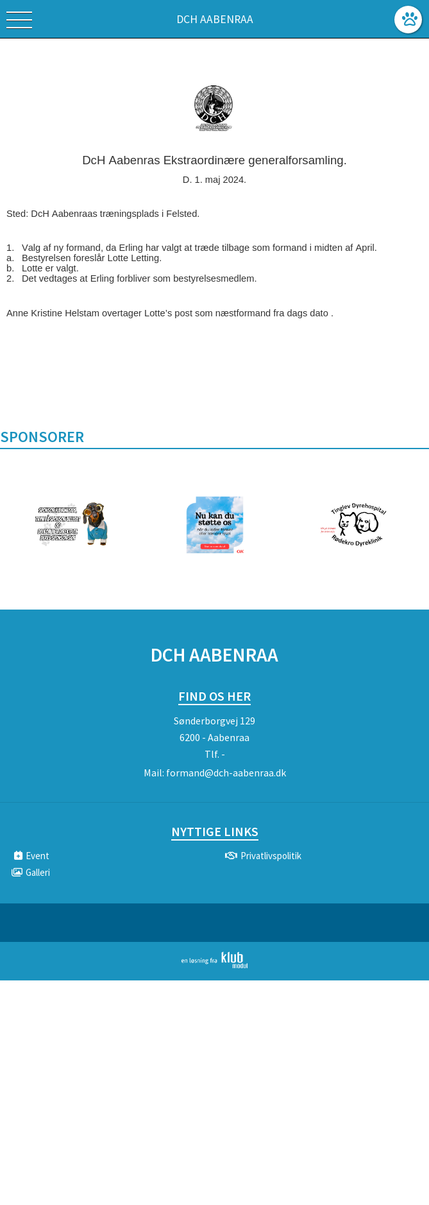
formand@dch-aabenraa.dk (226, 772)
